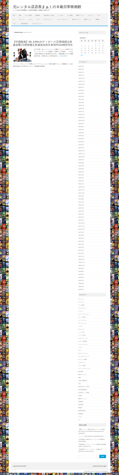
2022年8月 (81, 199)
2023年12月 (81, 150)
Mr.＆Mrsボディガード (27, 66)
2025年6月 (81, 96)
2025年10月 (81, 84)
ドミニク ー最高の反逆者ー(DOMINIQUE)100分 (91, 436)
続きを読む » (64, 56)
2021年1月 (81, 256)
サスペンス (21, 19)
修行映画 (80, 371)
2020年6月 (81, 277)
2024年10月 (81, 120)
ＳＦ (14, 19)
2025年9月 (81, 87)
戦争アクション (76, 19)
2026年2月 (81, 72)
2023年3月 (81, 178)
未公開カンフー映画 (83, 392)
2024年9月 (81, 123)
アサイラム (81, 302)
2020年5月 (81, 280)
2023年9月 (81, 159)
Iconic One (87, 471)
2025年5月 (81, 99)
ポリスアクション (48, 19)
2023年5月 (81, 171)
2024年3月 (81, 141)
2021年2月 (81, 253)
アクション (90, 15)
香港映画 (37, 15)
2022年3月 (81, 214)
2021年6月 (81, 241)
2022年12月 (81, 187)
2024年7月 (81, 129)
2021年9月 (81, 232)
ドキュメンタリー (83, 344)
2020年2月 (81, 289)
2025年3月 (81, 105)
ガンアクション (82, 323)
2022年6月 (81, 205)
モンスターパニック (37, 23)
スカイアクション (83, 338)
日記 (14, 15)
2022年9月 (81, 196)
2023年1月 (81, 184)
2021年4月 (81, 247)
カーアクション (82, 320)
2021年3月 (81, 250)
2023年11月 (81, 153)
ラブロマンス (82, 362)
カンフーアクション (38, 64)
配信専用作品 (24, 23)
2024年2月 (81, 144)
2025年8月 (81, 90)
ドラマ (38, 19)
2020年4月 (81, 283)
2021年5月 (81, 244)
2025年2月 (81, 108)
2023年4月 (81, 174)
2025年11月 (81, 81)
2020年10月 (81, 265)
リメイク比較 (82, 365)
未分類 (80, 395)
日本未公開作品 (82, 380)
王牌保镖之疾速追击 (39, 66)
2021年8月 (81, 235)
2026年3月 (81, 69)
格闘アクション (80, 15)
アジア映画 (70, 15)
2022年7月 (81, 202)
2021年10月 (81, 229)
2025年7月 (81, 93)
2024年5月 (81, 135)
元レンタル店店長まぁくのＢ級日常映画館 (47, 7)
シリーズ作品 (82, 335)
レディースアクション (63, 19)
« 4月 (81, 55)
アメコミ (80, 311)
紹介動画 (80, 404)
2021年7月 (81, 238)
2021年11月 (81, 226)
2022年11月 (81, 190)
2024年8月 (81, 126)
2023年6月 (81, 168)
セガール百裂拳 (82, 341)
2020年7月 (81, 274)
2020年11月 (81, 262)
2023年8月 (81, 162)
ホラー (99, 15)
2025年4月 (81, 102)
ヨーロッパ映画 (82, 359)
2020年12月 (81, 259)
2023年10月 (81, 156)
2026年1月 (81, 75)
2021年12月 (81, 223)
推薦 (20, 15)
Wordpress (105, 471)
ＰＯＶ (14, 23)
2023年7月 (81, 165)
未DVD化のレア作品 (49, 15)
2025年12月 (81, 78)
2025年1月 (81, 111)
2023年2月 (81, 181)
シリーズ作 (60, 15)
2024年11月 (81, 117)
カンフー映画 (28, 15)
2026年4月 (81, 66)
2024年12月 (81, 114)
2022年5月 (81, 208)
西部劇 (97, 19)
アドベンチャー (82, 308)
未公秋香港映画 (82, 389)
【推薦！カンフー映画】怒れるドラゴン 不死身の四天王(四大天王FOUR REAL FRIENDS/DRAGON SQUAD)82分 (91, 431)
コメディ (30, 19)
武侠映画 (80, 401)
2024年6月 (81, 132)
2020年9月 (81, 268)
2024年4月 (81, 138)
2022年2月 (81, 217)
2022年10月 (81, 193)
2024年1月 (81, 147)
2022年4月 (81, 211)
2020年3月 (81, 286)
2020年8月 (81, 271)
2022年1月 (81, 220)
